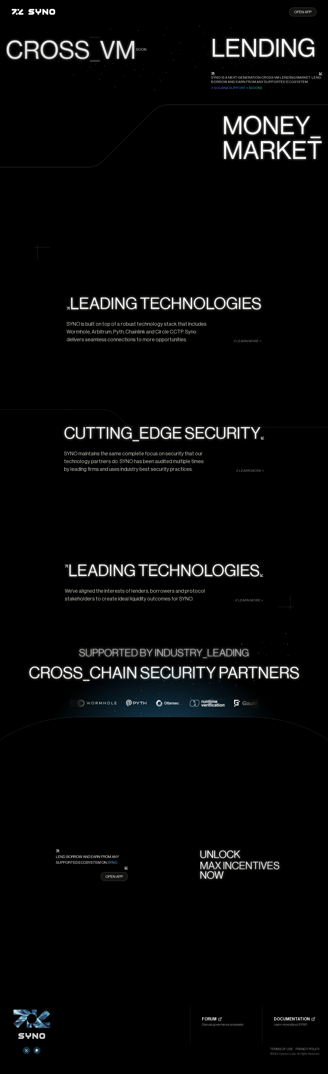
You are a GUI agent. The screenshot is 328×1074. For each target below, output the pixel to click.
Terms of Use (281, 1049)
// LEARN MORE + (247, 341)
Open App (303, 12)
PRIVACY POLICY (307, 1049)
